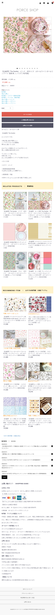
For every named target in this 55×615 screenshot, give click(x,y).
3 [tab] (22, 69)
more (4, 477)
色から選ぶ (5, 94)
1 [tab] (17, 69)
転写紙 (4, 92)
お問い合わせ (27, 602)
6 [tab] (30, 69)
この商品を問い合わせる (27, 120)
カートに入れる (27, 114)
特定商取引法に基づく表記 (28, 597)
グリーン (13, 103)
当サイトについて (27, 589)
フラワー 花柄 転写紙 (14, 95)
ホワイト (13, 101)
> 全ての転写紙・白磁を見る (11, 436)
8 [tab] (35, 69)
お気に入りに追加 (27, 125)
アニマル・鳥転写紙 (14, 97)
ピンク (12, 99)
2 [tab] (20, 69)
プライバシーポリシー (27, 593)
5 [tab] (27, 69)
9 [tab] (37, 69)
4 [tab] (25, 69)
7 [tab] (32, 69)
